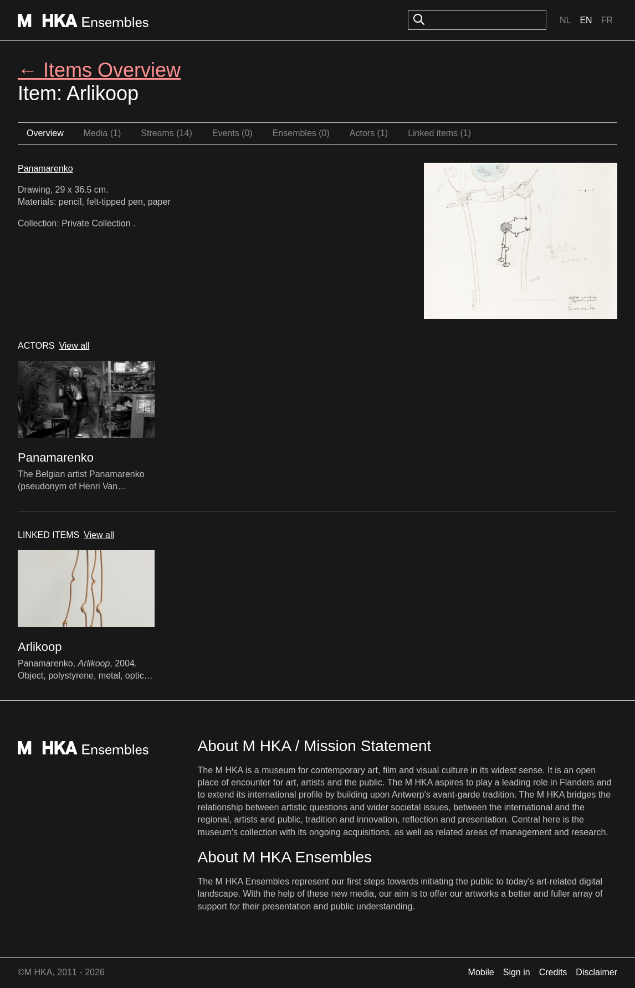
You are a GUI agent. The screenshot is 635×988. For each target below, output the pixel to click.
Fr (607, 20)
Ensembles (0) (301, 133)
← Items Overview (99, 70)
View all (74, 345)
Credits (553, 972)
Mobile (481, 972)
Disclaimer (596, 972)
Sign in (516, 972)
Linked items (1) (439, 133)
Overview (45, 133)
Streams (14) (166, 133)
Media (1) (102, 133)
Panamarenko (45, 168)
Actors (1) (369, 133)
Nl (565, 20)
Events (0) (232, 133)
